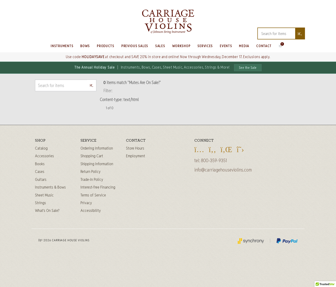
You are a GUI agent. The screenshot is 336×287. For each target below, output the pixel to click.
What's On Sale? (47, 210)
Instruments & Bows (50, 187)
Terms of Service (93, 195)
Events (226, 46)
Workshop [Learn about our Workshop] (181, 46)
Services (205, 46)
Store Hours (135, 148)
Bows (85, 46)
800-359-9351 (214, 161)
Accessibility (90, 210)
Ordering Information (96, 148)
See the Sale (248, 68)
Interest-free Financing (97, 187)
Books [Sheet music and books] (40, 163)
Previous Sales (134, 46)
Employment (135, 155)
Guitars (40, 179)
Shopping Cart (91, 155)
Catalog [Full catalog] (41, 148)
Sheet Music (44, 195)
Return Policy (90, 171)
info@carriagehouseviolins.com (223, 170)
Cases (39, 171)
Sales (160, 46)
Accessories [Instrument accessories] (44, 155)
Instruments (62, 46)
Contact (264, 46)
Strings (40, 202)
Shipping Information (96, 163)
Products (105, 46)
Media (244, 46)
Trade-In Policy (91, 179)
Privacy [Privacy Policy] (86, 202)
